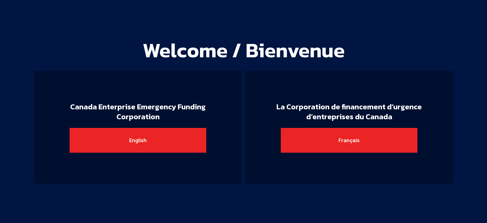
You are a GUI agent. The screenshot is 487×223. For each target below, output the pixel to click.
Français (349, 140)
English (138, 140)
